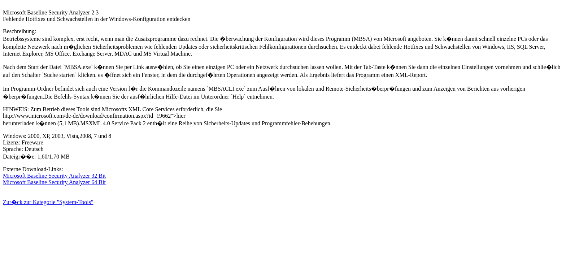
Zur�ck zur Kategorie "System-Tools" (48, 202)
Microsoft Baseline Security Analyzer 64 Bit (54, 182)
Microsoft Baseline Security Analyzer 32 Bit (54, 176)
